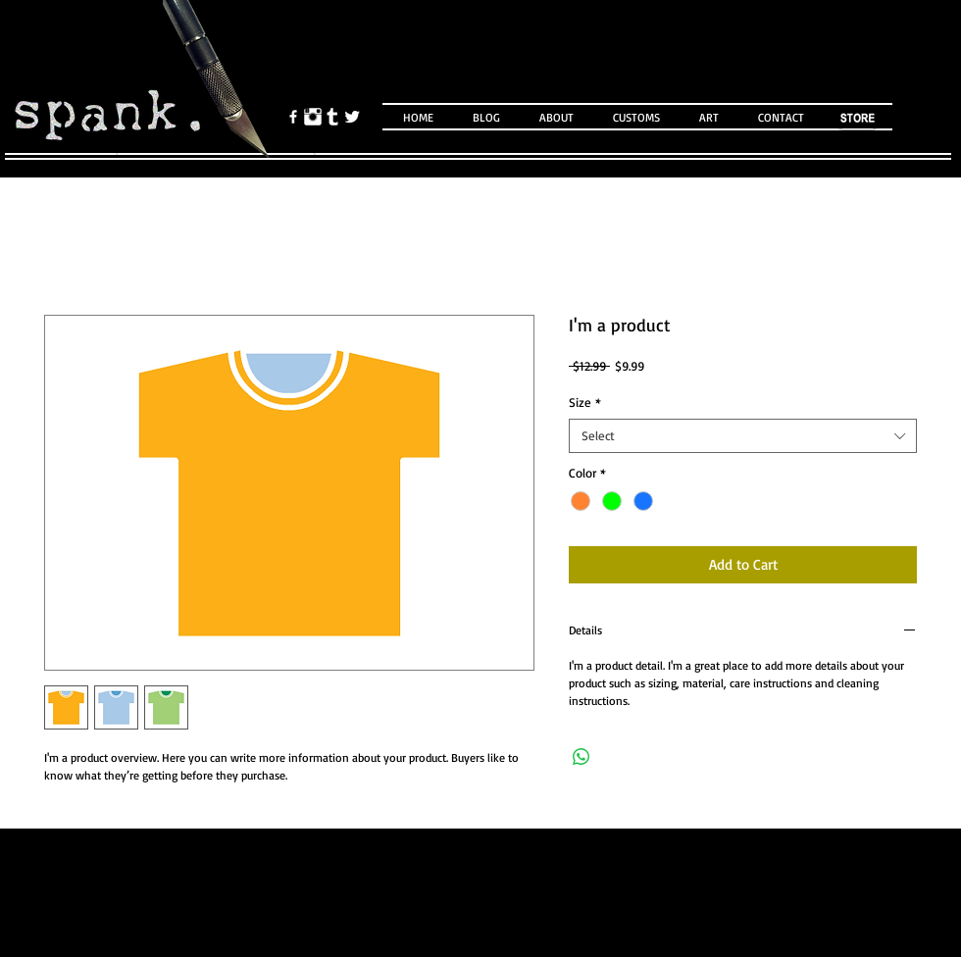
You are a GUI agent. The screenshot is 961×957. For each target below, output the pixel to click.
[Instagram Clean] (313, 117)
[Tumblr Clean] (332, 117)
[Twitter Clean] (352, 117)
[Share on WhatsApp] (581, 757)
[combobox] (743, 436)
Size (585, 402)
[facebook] (293, 117)
